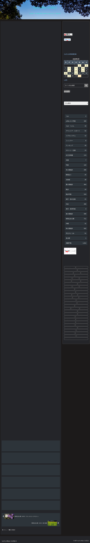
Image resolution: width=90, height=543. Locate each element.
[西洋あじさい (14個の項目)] (81, 316)
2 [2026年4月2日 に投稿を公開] (79, 65)
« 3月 (65, 80)
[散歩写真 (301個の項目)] (70, 270)
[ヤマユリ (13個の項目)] (69, 333)
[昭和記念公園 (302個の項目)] (82, 267)
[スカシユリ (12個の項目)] (82, 336)
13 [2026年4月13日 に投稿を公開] (69, 71)
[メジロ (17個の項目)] (82, 300)
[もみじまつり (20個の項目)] (83, 295)
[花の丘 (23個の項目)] (69, 289)
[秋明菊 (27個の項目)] (68, 286)
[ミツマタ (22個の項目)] (69, 292)
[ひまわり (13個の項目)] (82, 330)
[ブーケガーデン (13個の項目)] (70, 327)
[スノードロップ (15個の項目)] (70, 311)
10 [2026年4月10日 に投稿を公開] (83, 68)
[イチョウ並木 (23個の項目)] (81, 289)
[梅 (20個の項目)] (75, 295)
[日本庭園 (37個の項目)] (69, 275)
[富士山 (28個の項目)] (84, 281)
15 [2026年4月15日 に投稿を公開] (76, 71)
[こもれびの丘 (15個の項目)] (70, 314)
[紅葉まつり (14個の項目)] (69, 325)
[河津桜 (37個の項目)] (84, 273)
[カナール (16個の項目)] (69, 306)
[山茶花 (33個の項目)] (68, 278)
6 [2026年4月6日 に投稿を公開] (69, 68)
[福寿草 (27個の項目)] (83, 284)
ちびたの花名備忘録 (70, 54)
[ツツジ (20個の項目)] (68, 295)
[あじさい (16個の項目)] (75, 308)
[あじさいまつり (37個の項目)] (81, 275)
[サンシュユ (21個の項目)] (82, 292)
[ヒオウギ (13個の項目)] (70, 330)
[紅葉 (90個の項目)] (82, 270)
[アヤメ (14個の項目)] (69, 322)
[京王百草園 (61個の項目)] (68, 273)
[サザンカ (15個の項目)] (83, 311)
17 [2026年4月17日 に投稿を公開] (83, 71)
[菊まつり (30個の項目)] (83, 278)
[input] (76, 85)
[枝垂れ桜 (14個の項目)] (69, 319)
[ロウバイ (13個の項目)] (83, 327)
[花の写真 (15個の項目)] (84, 308)
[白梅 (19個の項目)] (76, 297)
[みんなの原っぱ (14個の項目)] (81, 325)
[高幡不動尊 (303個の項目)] (69, 267)
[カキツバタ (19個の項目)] (83, 297)
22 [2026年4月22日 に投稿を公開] (76, 73)
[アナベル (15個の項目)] (69, 316)
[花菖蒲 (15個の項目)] (83, 314)
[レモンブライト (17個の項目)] (70, 303)
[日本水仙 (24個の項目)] (83, 286)
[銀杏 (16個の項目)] (67, 308)
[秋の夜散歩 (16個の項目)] (82, 303)
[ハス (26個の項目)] (75, 286)
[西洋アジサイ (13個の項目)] (81, 333)
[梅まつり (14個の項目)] (82, 322)
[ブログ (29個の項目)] (67, 281)
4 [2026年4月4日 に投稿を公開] (86, 65)
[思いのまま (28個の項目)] (76, 281)
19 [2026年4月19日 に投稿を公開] (66, 73)
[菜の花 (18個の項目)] (70, 300)
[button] (86, 85)
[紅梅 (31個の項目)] (75, 278)
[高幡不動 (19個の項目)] (68, 297)
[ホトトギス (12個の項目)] (70, 336)
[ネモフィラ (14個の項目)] (82, 319)
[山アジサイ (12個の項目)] (76, 338)
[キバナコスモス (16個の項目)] (81, 306)
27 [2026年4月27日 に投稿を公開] (69, 76)
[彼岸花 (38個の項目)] (77, 273)
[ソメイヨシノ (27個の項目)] (70, 284)
